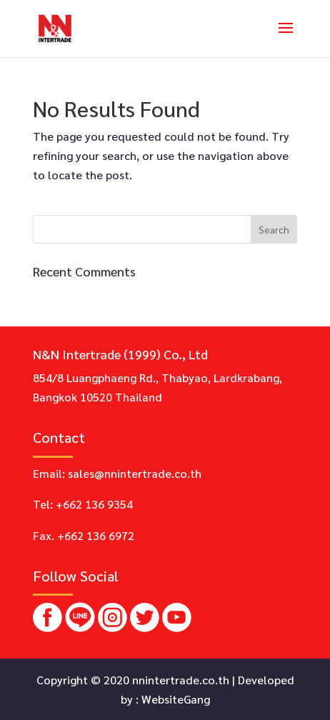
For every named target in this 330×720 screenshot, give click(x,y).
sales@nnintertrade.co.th (134, 473)
